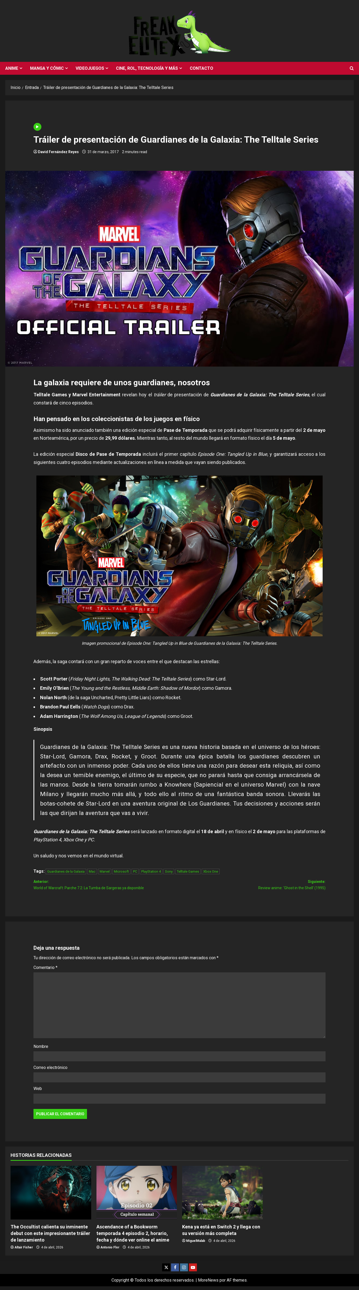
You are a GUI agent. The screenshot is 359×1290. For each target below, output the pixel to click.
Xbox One (210, 871)
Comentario (45, 971)
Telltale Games (188, 871)
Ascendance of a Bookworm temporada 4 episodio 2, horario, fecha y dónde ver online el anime (132, 1236)
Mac (92, 871)
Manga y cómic (47, 68)
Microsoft (121, 871)
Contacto (201, 68)
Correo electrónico (50, 1071)
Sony (169, 871)
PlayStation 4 (151, 871)
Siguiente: (253, 887)
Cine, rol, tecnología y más (147, 68)
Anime (11, 68)
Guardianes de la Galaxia (66, 871)
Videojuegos (90, 68)
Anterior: (106, 887)
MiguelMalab (195, 1244)
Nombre (40, 1050)
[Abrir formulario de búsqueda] (352, 68)
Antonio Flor (109, 1251)
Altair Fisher (23, 1251)
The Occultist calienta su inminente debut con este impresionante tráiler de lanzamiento (50, 1236)
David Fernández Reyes (58, 152)
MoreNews (208, 1283)
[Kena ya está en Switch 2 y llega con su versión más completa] (222, 1196)
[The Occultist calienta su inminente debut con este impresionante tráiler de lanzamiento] (51, 1196)
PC (135, 871)
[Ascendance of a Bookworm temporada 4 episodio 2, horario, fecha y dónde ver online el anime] (136, 1196)
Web (37, 1092)
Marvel (105, 871)
